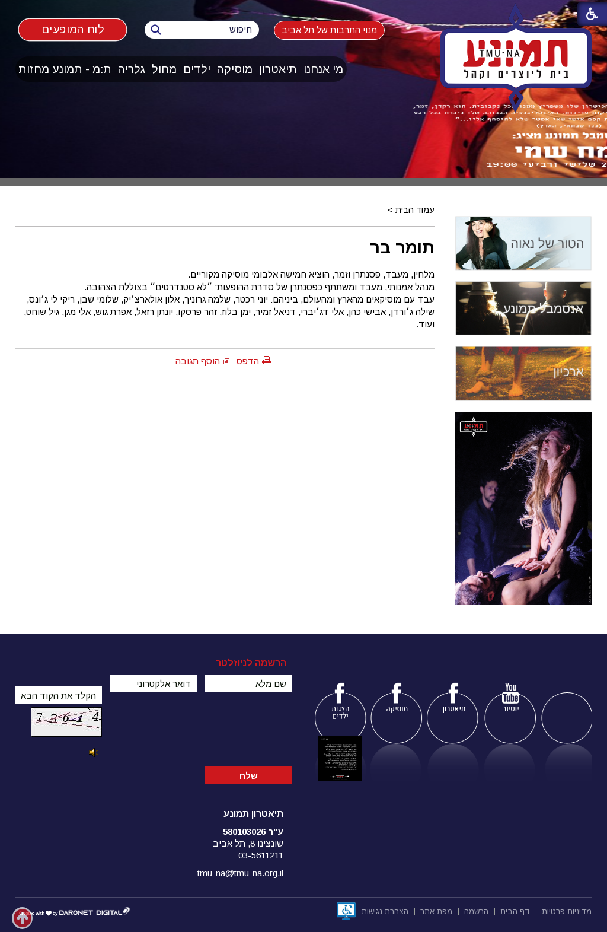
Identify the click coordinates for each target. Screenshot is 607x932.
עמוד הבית (415, 210)
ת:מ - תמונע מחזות (64, 69)
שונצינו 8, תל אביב (248, 843)
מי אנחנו (323, 69)
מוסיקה (235, 69)
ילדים (196, 69)
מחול (164, 69)
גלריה (131, 69)
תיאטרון (278, 69)
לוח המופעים (72, 29)
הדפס (248, 361)
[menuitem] (324, 69)
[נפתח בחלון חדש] (346, 911)
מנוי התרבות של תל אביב (329, 30)
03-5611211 (260, 855)
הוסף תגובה (197, 361)
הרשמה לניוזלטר (251, 663)
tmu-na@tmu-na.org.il (240, 873)
